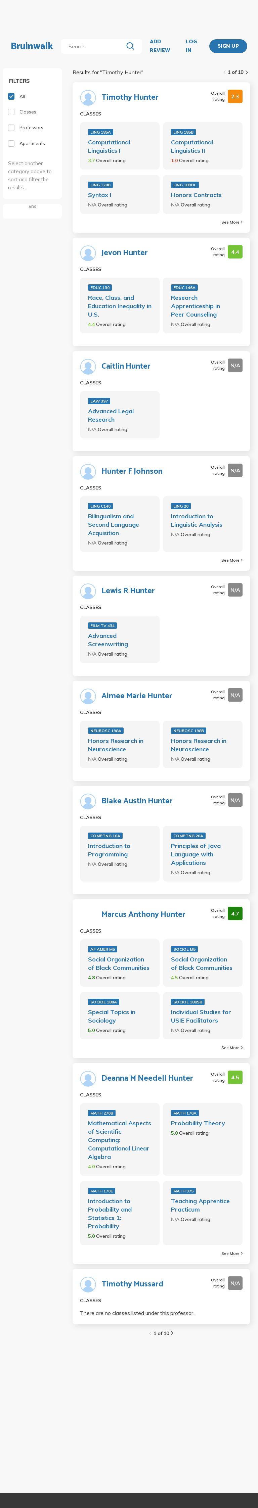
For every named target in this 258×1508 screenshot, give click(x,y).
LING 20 (180, 506)
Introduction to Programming (109, 850)
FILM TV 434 (102, 625)
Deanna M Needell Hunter (147, 1079)
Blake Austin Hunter (137, 801)
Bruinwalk (32, 46)
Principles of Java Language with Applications (196, 854)
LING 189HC (185, 184)
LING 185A (100, 132)
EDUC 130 (100, 287)
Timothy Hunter (130, 98)
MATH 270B (101, 1113)
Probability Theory (198, 1123)
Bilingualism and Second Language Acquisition (113, 524)
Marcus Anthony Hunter (143, 915)
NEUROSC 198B (188, 730)
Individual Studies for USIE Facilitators (201, 1016)
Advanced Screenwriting (108, 640)
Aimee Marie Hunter (136, 696)
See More (232, 222)
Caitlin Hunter (125, 367)
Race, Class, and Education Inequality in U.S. (120, 306)
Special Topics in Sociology (111, 1016)
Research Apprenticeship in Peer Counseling (195, 306)
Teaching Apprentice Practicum (200, 1205)
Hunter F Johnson (132, 472)
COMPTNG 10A (105, 835)
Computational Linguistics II (192, 146)
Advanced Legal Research (111, 415)
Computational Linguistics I (109, 146)
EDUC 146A (184, 287)
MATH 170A (185, 1113)
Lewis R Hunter (128, 591)
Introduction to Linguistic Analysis (196, 520)
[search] (94, 46)
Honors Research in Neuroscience (115, 745)
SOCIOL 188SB (187, 1001)
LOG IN (191, 46)
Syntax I (100, 195)
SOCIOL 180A (103, 1001)
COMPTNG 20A (188, 835)
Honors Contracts (196, 195)
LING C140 (100, 506)
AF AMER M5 (102, 949)
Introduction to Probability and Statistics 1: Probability (110, 1213)
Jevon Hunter (124, 253)
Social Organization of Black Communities (118, 963)
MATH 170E (101, 1190)
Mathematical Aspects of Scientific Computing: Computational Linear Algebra (119, 1140)
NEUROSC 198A (105, 730)
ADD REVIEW (160, 46)
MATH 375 (183, 1190)
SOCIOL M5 (184, 949)
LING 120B (100, 184)
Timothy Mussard (132, 1284)
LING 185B (183, 132)
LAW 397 (99, 401)
